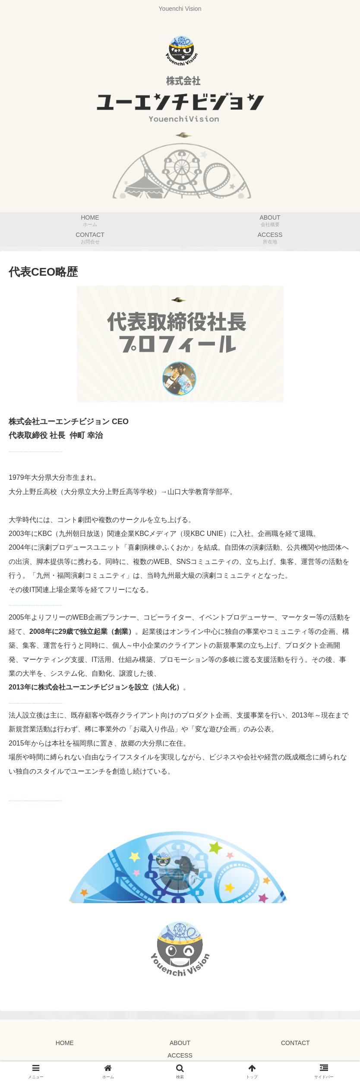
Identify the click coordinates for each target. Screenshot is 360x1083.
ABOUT (180, 1042)
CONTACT (295, 1042)
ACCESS (180, 1055)
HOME (65, 1042)
